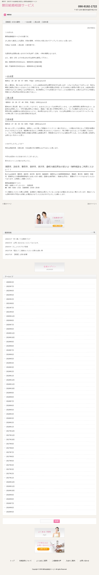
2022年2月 (10, 299)
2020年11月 (10, 316)
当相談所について (25, 561)
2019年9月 (10, 342)
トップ (12, 561)
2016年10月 (10, 490)
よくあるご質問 (41, 561)
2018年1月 (10, 427)
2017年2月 (10, 473)
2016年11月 (10, 486)
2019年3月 (10, 367)
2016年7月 (10, 503)
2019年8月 (10, 346)
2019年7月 (10, 350)
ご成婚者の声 (56, 561)
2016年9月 (10, 495)
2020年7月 (10, 325)
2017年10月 (10, 439)
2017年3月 (10, 469)
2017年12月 (10, 431)
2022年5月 (10, 295)
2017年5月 (10, 461)
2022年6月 (10, 291)
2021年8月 (10, 303)
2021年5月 (10, 312)
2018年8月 (10, 397)
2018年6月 (10, 405)
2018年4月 (10, 414)
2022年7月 (10, 286)
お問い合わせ (84, 561)
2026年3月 (10, 282)
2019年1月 (10, 376)
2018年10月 (10, 388)
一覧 (93, 232)
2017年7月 (10, 452)
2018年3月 (10, 418)
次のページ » (92, 204)
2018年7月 (10, 401)
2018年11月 (10, 384)
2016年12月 (10, 482)
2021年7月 (10, 308)
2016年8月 (10, 499)
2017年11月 (10, 435)
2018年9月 (10, 393)
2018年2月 (10, 422)
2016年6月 (10, 507)
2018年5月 (10, 410)
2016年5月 (10, 512)
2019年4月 (10, 363)
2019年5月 (10, 359)
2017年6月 (10, 456)
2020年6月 (10, 329)
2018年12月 (10, 380)
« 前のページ (6, 204)
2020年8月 (10, 320)
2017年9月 (10, 444)
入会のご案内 (70, 561)
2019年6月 (10, 354)
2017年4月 (10, 465)
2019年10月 (10, 337)
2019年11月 (10, 333)
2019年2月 (10, 371)
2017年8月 (10, 448)
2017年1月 (10, 478)
